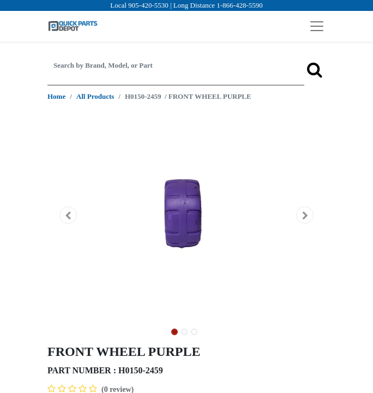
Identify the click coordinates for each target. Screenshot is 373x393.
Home (56, 96)
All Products (95, 96)
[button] (68, 215)
